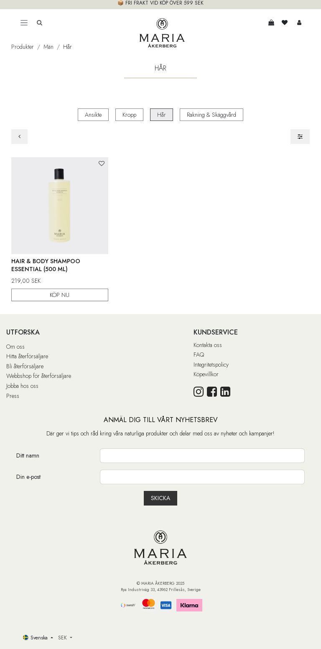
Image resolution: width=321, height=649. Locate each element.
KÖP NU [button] (59, 294)
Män (48, 47)
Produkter (22, 47)
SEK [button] (63, 637)
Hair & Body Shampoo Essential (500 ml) (45, 265)
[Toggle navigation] (24, 22)
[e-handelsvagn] (271, 22)
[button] (101, 163)
